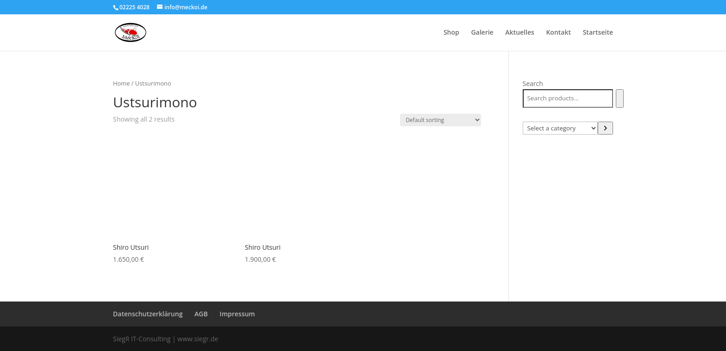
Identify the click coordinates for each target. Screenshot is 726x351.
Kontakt (558, 33)
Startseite (598, 33)
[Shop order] (440, 120)
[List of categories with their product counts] (560, 128)
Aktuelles (519, 33)
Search (533, 83)
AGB (201, 313)
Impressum (237, 313)
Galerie (482, 33)
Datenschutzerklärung (147, 313)
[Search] (620, 98)
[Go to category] (605, 128)
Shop (451, 33)
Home (121, 83)
